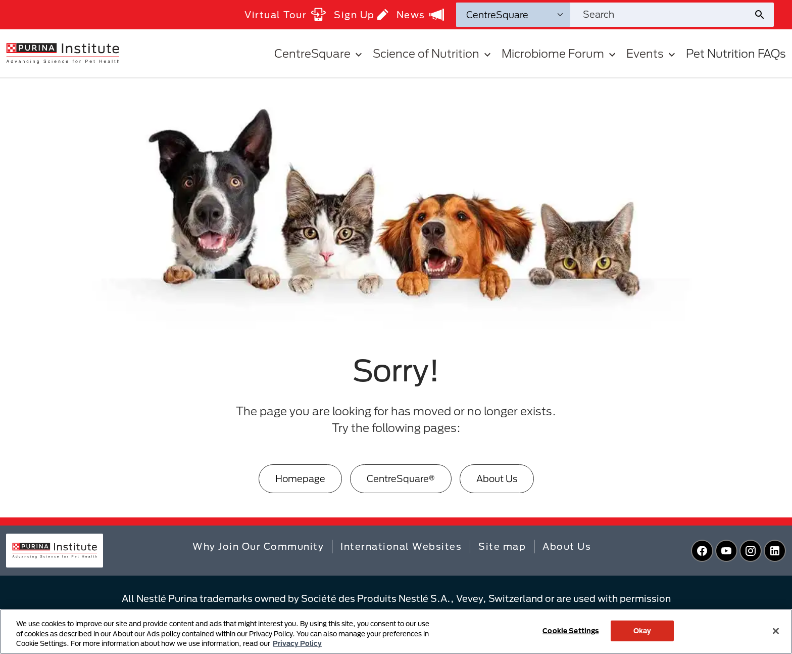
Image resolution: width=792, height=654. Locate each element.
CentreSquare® (401, 478)
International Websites (401, 546)
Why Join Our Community (258, 546)
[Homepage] (300, 478)
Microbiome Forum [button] (560, 53)
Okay (642, 630)
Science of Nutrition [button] (433, 53)
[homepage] (62, 52)
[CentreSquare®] (401, 478)
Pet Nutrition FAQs (736, 53)
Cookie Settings (570, 630)
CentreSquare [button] (319, 53)
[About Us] (497, 478)
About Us (496, 478)
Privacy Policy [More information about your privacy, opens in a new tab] (297, 643)
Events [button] (652, 53)
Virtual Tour (285, 14)
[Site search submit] (763, 15)
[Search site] (661, 15)
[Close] (776, 631)
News (420, 15)
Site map (502, 546)
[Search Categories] (513, 15)
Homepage (300, 478)
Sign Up (361, 14)
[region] (396, 631)
